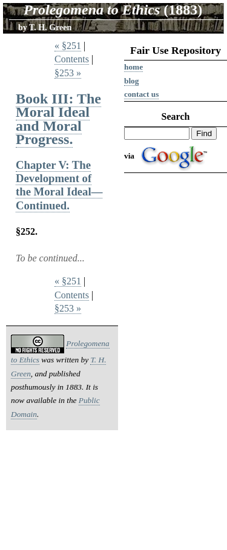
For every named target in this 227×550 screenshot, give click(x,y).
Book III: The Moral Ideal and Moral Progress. (58, 119)
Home (133, 66)
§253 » (67, 73)
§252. (27, 231)
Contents (71, 59)
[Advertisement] (175, 364)
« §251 (67, 46)
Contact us (141, 94)
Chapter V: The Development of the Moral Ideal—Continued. (59, 185)
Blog (131, 80)
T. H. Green (50, 27)
